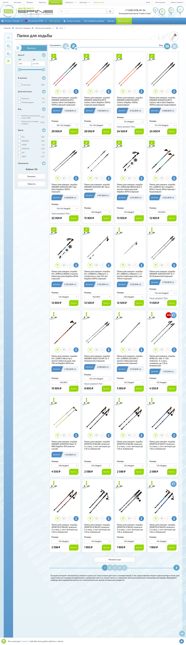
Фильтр (31, 48)
